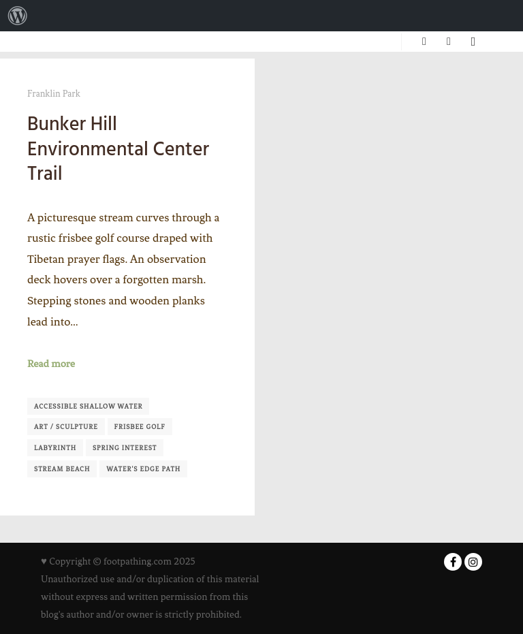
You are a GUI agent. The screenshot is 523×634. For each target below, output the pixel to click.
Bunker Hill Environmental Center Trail (118, 148)
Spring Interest (125, 447)
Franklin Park (53, 94)
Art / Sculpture (66, 426)
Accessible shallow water (88, 406)
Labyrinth (55, 447)
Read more (51, 364)
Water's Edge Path (143, 469)
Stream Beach (62, 469)
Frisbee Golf (139, 426)
